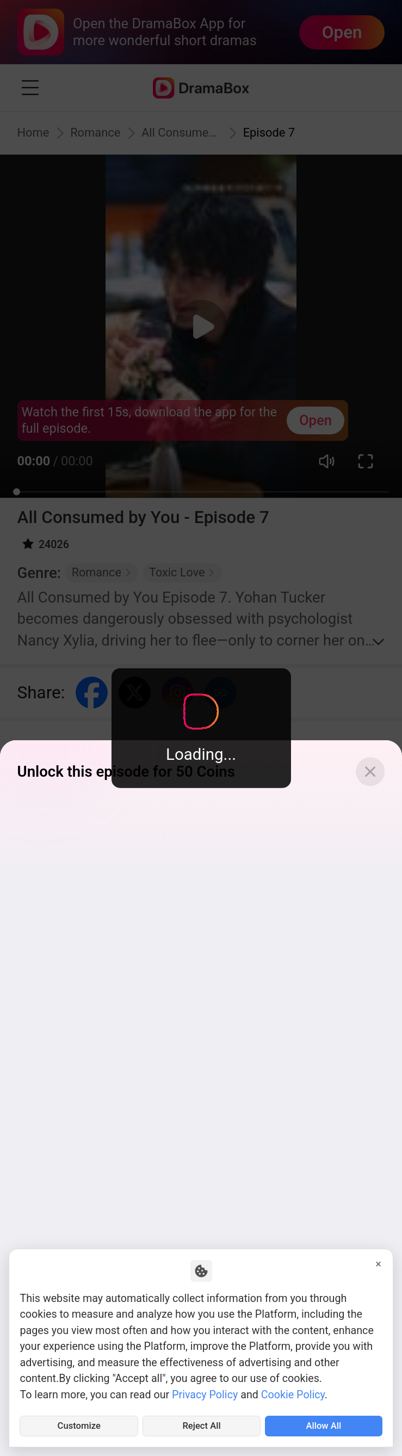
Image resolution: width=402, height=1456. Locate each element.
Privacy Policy (205, 1391)
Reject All (201, 1424)
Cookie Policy (293, 1391)
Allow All (323, 1424)
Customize (78, 1424)
